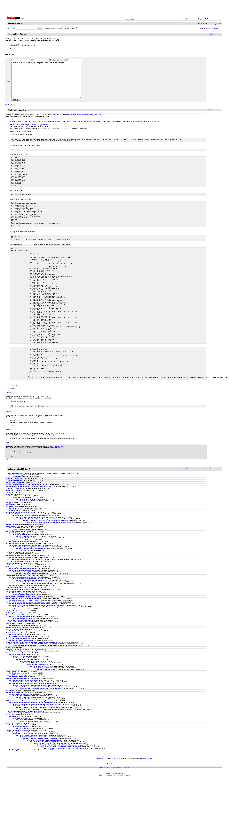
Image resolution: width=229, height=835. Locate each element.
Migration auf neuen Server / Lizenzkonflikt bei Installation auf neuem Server (32, 690)
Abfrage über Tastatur (13, 611)
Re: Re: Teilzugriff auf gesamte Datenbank (27, 781)
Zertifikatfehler (11, 558)
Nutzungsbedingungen (124, 815)
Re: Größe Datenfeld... (17, 682)
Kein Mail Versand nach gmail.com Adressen (21, 560)
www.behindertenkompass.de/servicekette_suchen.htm (83, 121)
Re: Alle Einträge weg (16, 581)
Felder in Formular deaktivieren (16, 635)
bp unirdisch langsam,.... (14, 538)
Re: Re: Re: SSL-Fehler (31, 711)
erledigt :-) (9, 695)
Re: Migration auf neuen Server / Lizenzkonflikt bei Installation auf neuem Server (36, 692)
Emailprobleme (11, 719)
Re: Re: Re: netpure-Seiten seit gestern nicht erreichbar (35, 596)
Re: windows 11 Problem (17, 724)
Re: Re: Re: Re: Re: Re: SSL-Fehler (45, 716)
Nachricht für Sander (13, 572)
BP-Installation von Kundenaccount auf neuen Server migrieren (27, 749)
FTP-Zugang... (10, 738)
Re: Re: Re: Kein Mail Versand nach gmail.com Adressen (35, 565)
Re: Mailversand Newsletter (18, 673)
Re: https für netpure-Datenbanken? (21, 688)
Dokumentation (205, 28)
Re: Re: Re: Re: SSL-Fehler (36, 712)
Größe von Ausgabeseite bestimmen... (19, 615)
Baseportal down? (12, 554)
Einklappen (189, 517)
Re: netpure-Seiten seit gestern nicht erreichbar (25, 593)
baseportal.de (59, 481)
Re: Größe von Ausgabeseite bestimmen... (23, 616)
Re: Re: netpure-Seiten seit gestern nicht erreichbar (30, 595)
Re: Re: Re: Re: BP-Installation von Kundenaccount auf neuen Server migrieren (46, 757)
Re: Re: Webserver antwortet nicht (24, 666)
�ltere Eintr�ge (114, 806)
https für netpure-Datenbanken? (17, 686)
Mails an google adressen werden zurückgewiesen (23, 637)
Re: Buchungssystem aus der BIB (20, 742)
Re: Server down (14, 773)
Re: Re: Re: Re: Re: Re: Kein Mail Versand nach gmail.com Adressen (50, 570)
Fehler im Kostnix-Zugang (14, 526)
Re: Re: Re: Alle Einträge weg (26, 584)
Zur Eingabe (99, 806)
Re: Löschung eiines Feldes (18, 589)
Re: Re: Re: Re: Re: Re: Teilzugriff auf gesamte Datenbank (56, 793)
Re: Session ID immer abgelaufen (20, 679)
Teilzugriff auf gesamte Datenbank (17, 778)
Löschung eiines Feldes (14, 588)
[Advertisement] (114, 7)
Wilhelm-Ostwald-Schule (14, 528)
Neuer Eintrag (9, 111)
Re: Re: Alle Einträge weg (21, 582)
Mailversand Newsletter (14, 672)
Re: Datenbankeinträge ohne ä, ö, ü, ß (22, 625)
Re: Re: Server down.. (20, 766)
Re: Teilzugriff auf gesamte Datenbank (22, 780)
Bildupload (9, 551)
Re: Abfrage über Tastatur (18, 613)
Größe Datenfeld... (12, 681)
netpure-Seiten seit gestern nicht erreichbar (20, 591)
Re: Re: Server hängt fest (21, 704)
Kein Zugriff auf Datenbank (15, 530)
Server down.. (10, 763)
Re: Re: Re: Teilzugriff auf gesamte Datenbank (31, 783)
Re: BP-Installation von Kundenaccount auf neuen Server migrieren (32, 750)
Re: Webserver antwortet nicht (19, 664)
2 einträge (23, 598)
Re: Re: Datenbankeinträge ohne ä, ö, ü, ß (27, 626)
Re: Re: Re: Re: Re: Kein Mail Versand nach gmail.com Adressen (45, 568)
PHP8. (8, 540)
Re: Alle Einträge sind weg (18, 641)
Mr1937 (8, 542)
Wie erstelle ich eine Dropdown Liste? (19, 609)
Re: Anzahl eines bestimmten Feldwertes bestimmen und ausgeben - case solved (36, 653)
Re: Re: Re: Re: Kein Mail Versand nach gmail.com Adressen (40, 567)
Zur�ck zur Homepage (114, 812)
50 (203, 24)
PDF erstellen (10, 600)
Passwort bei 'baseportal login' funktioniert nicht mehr (24, 532)
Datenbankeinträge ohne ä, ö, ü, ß (17, 623)
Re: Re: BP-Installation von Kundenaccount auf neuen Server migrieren (37, 752)
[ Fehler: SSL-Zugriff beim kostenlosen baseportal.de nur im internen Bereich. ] (32, 521)
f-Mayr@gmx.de (58, 39)
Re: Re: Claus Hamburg (21, 577)
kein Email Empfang (12, 659)
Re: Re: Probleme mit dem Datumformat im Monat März (31, 730)
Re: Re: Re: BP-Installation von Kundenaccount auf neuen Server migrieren (41, 755)
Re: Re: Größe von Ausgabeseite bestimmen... (28, 620)
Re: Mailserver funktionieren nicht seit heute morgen (27, 648)
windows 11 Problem (13, 723)
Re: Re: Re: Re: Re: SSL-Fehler (40, 714)
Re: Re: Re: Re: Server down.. (30, 769)
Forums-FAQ (215, 28)
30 (201, 24)
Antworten (9, 440)
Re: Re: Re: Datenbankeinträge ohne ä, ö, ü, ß (31, 628)
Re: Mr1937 (13, 544)
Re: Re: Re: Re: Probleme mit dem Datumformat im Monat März (41, 736)
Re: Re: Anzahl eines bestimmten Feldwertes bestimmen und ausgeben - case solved (41, 655)
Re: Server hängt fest (16, 702)
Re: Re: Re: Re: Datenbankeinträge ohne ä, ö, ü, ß (36, 630)
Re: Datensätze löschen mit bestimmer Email (24, 699)
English (127, 19)
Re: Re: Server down (20, 774)
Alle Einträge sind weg (13, 639)
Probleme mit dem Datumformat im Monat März (22, 726)
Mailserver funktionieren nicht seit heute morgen (22, 646)
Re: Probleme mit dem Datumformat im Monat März (26, 728)
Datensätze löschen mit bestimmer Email (19, 697)
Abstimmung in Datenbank (15, 603)
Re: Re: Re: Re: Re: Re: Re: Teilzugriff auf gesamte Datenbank (65, 796)
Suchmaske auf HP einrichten (16, 675)
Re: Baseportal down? (16, 556)
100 (206, 24)
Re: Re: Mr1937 (18, 545)
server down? (10, 657)
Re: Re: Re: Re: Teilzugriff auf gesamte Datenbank (40, 786)
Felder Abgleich (11, 661)
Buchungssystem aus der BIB (16, 740)
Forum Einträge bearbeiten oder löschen (19, 668)
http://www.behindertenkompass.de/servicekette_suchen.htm (29, 131)
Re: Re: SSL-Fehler (26, 709)
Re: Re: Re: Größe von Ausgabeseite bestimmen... (33, 621)
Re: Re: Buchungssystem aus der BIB (26, 743)
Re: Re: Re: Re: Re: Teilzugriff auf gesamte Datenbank (48, 790)
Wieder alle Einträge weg (14, 536)
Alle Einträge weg (12, 579)
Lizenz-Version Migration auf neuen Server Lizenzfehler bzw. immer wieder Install (33, 607)
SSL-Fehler (16, 706)
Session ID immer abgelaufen (16, 677)
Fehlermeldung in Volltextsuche (16, 759)
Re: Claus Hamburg (15, 576)
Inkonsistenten (14, 523)
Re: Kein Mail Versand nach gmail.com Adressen (25, 562)
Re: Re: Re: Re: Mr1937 (27, 549)
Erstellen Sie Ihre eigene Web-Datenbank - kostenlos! (114, 823)
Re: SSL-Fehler (21, 707)
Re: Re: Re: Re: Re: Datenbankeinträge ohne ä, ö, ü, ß (41, 631)
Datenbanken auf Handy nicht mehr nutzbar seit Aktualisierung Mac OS (30, 534)
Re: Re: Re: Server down (24, 776)
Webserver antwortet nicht (15, 663)
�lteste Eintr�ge (147, 806)
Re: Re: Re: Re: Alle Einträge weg (31, 586)
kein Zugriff (10, 553)
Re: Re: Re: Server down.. (25, 767)
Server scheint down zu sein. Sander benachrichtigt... (24, 644)
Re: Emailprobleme (15, 721)
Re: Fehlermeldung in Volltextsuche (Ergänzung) (25, 761)
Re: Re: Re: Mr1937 (22, 547)
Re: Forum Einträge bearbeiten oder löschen (24, 670)
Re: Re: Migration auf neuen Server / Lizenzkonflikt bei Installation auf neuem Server (41, 693)
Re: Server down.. (15, 764)
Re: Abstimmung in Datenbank (19, 605)
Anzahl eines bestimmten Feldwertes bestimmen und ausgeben (27, 650)
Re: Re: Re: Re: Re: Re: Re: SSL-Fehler (50, 717)
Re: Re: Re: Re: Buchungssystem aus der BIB (35, 747)
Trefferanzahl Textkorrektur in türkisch (19, 684)
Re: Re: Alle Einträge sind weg (23, 642)
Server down (10, 771)
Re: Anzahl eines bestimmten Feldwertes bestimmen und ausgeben (32, 651)
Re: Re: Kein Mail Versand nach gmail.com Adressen (30, 563)
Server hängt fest (11, 701)
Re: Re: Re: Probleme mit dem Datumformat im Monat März (36, 735)
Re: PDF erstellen (15, 602)
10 (199, 24)
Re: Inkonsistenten (19, 524)
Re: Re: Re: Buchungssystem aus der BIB (30, 745)
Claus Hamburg (11, 574)
